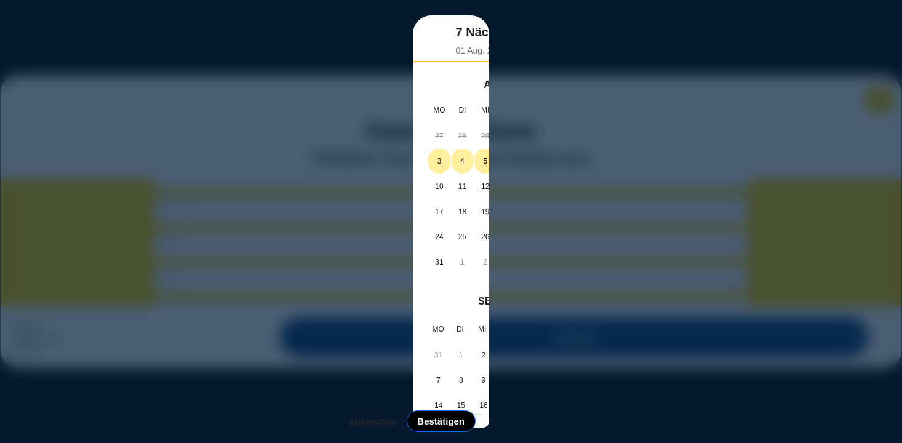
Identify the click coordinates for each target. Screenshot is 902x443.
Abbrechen (610, 381)
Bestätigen (678, 381)
